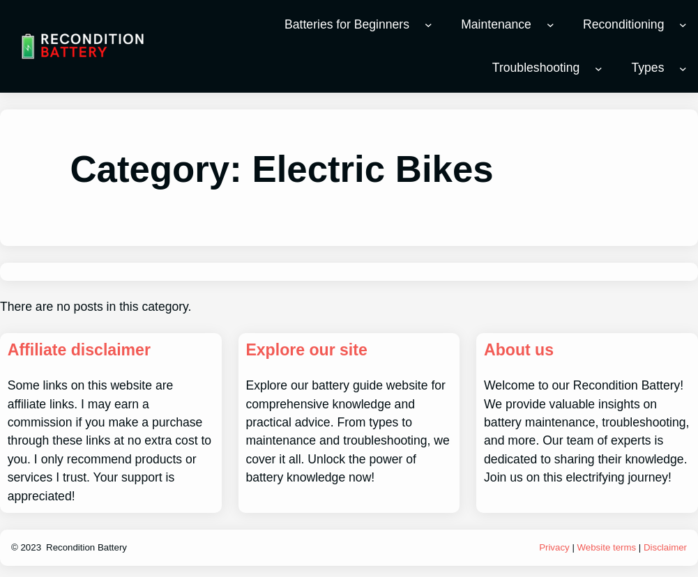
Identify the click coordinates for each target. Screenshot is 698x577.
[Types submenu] (683, 68)
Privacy (554, 547)
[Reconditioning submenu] (683, 25)
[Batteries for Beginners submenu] (428, 25)
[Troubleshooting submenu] (598, 68)
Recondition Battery (86, 547)
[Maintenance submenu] (550, 25)
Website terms (607, 547)
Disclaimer (665, 547)
